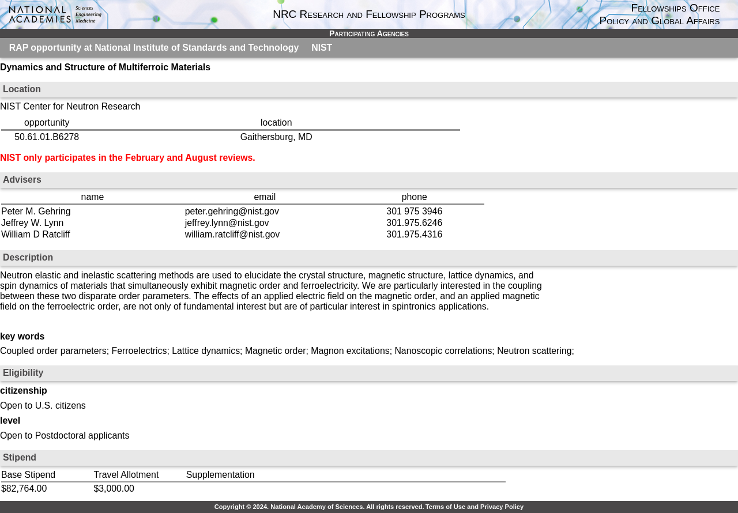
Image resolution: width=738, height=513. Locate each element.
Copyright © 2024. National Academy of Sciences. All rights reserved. (319, 506)
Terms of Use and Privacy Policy (475, 506)
